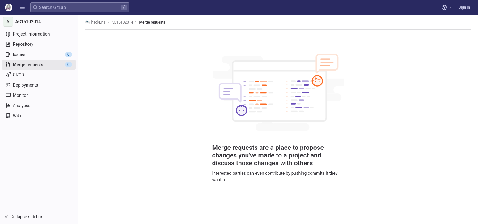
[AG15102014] (39, 21)
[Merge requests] (39, 65)
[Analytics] (39, 105)
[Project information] (39, 34)
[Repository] (39, 44)
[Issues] (39, 54)
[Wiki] (39, 116)
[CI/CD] (39, 75)
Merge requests (153, 22)
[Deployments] (39, 85)
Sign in (464, 7)
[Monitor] (39, 95)
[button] (22, 7)
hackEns (96, 22)
